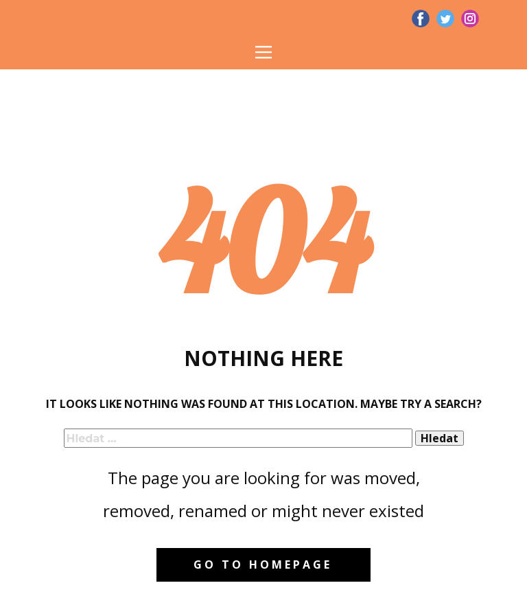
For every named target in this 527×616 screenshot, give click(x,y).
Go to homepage (263, 564)
